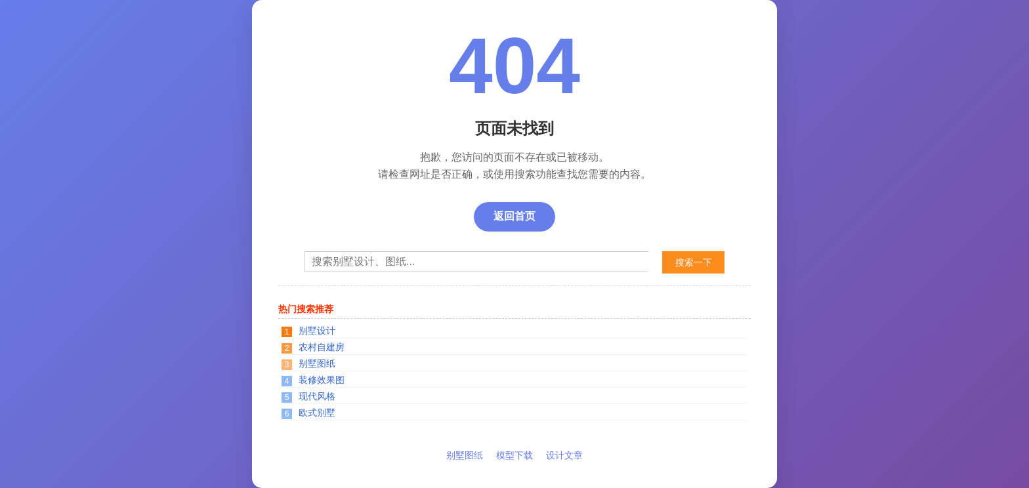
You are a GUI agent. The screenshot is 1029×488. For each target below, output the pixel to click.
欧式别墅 (317, 412)
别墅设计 (317, 330)
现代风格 (317, 396)
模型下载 (514, 455)
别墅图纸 (317, 363)
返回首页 (515, 216)
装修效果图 (322, 380)
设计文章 (564, 455)
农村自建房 (322, 347)
